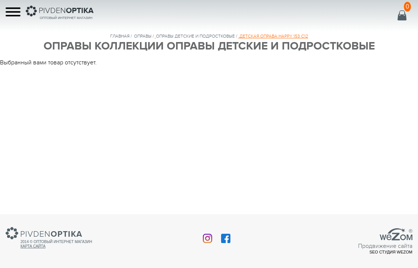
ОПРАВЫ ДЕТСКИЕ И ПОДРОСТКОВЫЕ (195, 36)
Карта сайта (32, 246)
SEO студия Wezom (390, 252)
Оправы (142, 36)
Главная (120, 36)
